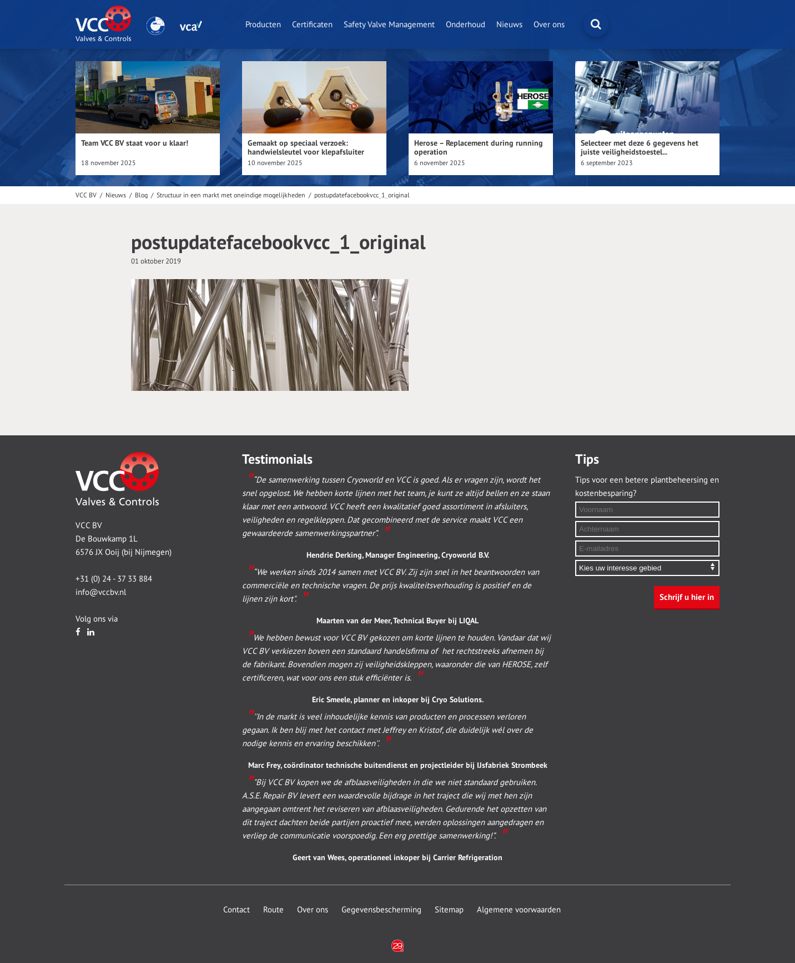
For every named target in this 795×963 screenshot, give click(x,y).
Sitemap (449, 910)
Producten (263, 24)
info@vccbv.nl (101, 592)
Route (273, 910)
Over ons (549, 24)
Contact (236, 910)
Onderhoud (465, 24)
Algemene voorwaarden (519, 910)
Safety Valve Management (389, 24)
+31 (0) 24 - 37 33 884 (114, 579)
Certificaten (312, 24)
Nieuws (509, 24)
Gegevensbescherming (381, 910)
